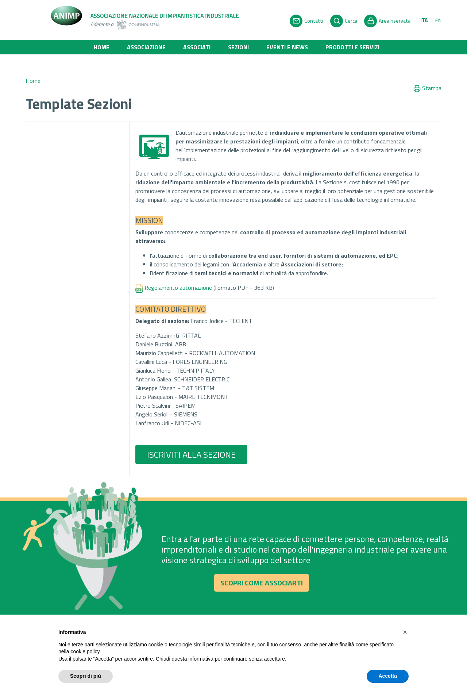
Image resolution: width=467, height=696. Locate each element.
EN (438, 20)
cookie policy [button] (84, 651)
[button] (405, 632)
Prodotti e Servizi (352, 47)
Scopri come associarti (261, 585)
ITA (424, 20)
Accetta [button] (387, 676)
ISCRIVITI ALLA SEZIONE (191, 454)
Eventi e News (287, 47)
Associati (197, 47)
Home (101, 47)
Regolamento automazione (181, 287)
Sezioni (238, 47)
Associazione (146, 47)
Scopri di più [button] (85, 676)
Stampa (427, 88)
